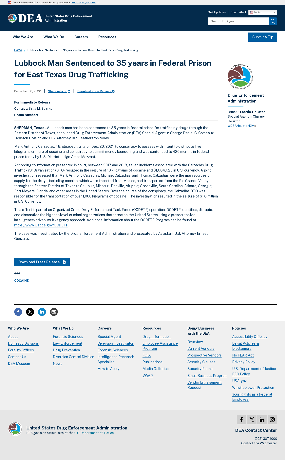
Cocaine (21, 281)
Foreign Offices (21, 350)
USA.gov (239, 381)
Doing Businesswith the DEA (200, 330)
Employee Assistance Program (160, 346)
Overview (195, 342)
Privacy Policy (243, 362)
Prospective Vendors (204, 355)
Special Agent (109, 336)
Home (18, 50)
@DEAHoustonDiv (242, 126)
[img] (273, 21)
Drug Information (156, 336)
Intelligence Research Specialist (116, 359)
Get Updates (217, 12)
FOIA (146, 355)
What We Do (54, 37)
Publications (152, 362)
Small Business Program (207, 376)
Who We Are (23, 37)
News (57, 363)
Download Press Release (96, 91)
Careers (81, 37)
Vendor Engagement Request (204, 385)
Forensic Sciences (68, 336)
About (13, 336)
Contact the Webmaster (259, 443)
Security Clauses (201, 362)
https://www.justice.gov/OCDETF (41, 225)
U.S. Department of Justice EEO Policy (254, 371)
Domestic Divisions (23, 343)
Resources (107, 37)
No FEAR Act (243, 355)
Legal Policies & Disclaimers (245, 346)
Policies (239, 328)
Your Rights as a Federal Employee (252, 397)
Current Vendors (201, 348)
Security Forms (200, 369)
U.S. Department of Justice (94, 433)
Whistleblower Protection (253, 387)
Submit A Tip (262, 37)
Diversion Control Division (73, 357)
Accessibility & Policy (249, 336)
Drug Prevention (66, 350)
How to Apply (109, 369)
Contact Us (17, 357)
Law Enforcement (67, 343)
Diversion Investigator (116, 343)
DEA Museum (19, 363)
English (256, 12)
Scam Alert (238, 12)
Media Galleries (155, 369)
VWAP (147, 376)
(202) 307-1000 (266, 439)
